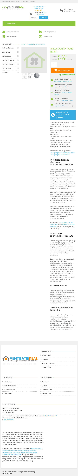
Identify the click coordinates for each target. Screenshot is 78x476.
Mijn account (6, 1)
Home (23, 44)
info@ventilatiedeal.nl (49, 416)
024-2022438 (41, 13)
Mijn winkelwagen (16, 1)
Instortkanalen (7, 453)
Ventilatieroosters (10, 386)
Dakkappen (17, 455)
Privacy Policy (46, 367)
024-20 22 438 (9, 420)
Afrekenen (25, 1)
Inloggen (32, 1)
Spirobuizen (8, 382)
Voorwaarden (46, 393)
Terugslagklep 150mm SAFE (60, 155)
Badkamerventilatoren (10, 451)
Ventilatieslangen (19, 453)
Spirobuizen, (31, 451)
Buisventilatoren (9, 390)
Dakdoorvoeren (7, 455)
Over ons (45, 382)
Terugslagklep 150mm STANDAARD (63, 153)
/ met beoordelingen (39, 8)
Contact (44, 386)
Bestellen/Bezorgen (48, 363)
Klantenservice (47, 390)
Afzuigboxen (8, 393)
